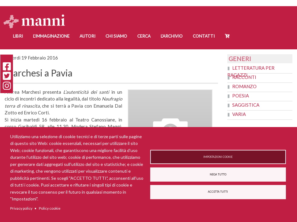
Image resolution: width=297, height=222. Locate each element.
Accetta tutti (218, 192)
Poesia (240, 95)
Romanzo (244, 86)
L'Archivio (172, 36)
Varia (239, 114)
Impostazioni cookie (218, 156)
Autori (87, 36)
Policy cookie (49, 208)
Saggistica (245, 105)
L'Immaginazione (51, 36)
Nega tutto (218, 174)
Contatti (204, 36)
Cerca (144, 36)
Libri (18, 36)
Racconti (244, 77)
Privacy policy (21, 208)
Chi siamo (116, 36)
